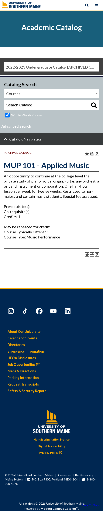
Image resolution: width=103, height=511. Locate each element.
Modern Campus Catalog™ (59, 508)
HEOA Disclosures (22, 358)
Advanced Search (16, 126)
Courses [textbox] (13, 93)
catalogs (29, 503)
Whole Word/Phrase (26, 115)
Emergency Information (26, 351)
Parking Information (23, 378)
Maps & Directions (22, 371)
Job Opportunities (24, 364)
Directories (16, 345)
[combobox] (51, 67)
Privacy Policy (51, 452)
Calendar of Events (22, 338)
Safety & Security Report (27, 391)
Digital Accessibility (51, 446)
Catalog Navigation (25, 139)
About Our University (24, 331)
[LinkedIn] (68, 312)
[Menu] (96, 5)
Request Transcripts (23, 384)
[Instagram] (11, 312)
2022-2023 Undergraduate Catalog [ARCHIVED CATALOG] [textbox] (52, 67)
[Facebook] (39, 312)
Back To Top (90, 505)
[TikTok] (25, 312)
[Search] (87, 5)
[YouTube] (54, 312)
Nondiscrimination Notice (51, 439)
